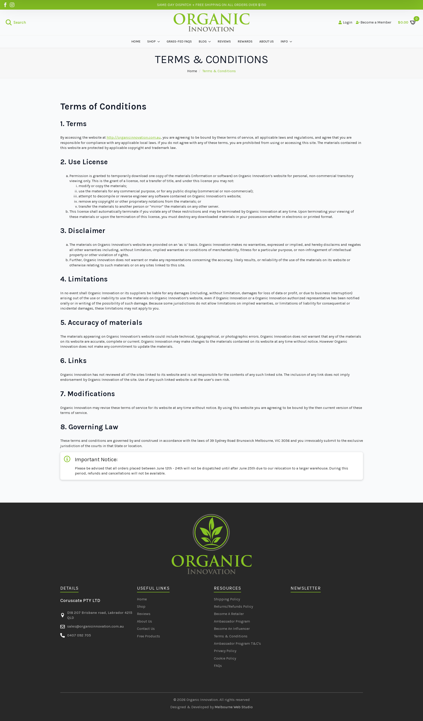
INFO (284, 41)
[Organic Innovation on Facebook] (5, 5)
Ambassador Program (232, 621)
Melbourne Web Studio (234, 707)
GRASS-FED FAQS (179, 41)
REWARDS (245, 41)
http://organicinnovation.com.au (134, 137)
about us (266, 41)
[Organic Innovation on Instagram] (12, 5)
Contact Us (146, 628)
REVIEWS (224, 41)
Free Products (148, 636)
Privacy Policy (225, 651)
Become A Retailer (229, 614)
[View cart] (407, 22)
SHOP (151, 41)
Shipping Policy (227, 599)
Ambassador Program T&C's (237, 643)
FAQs (218, 665)
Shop (141, 606)
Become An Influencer (232, 628)
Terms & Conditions (230, 636)
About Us (144, 621)
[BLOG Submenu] (210, 41)
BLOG (203, 41)
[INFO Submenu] (291, 41)
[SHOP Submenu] (159, 41)
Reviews (143, 614)
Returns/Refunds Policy (233, 606)
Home (135, 41)
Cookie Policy (225, 658)
